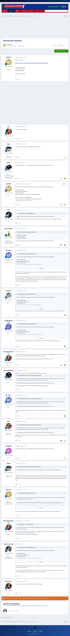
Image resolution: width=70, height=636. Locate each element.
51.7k (8, 155)
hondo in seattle (8, 544)
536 (8, 302)
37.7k (8, 501)
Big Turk (8, 489)
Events (31, 11)
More (37, 11)
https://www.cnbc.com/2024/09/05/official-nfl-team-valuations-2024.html (31, 63)
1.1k (8, 457)
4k (9, 221)
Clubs (18, 11)
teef (8, 126)
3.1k (8, 333)
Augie (8, 144)
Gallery (25, 11)
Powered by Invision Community (35, 634)
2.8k (8, 240)
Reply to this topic (61, 51)
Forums (12, 11)
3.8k (8, 433)
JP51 (8, 210)
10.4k (8, 174)
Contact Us (35, 631)
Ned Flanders (8, 228)
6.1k (8, 382)
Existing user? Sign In (54, 6)
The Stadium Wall (20, 46)
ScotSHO (8, 290)
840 (8, 69)
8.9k (8, 364)
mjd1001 (10, 44)
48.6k (8, 262)
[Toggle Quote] (17, 213)
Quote (19, 79)
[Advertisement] (35, 28)
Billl (8, 421)
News (5, 11)
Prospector (8, 581)
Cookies (41, 631)
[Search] (51, 11)
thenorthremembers (8, 352)
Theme (29, 631)
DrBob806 (8, 446)
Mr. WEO (8, 250)
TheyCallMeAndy (8, 370)
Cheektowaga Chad (8, 321)
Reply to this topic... (14, 611)
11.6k (8, 555)
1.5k (8, 593)
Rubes (8, 162)
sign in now (32, 605)
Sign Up (63, 6)
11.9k (8, 138)
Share (54, 45)
